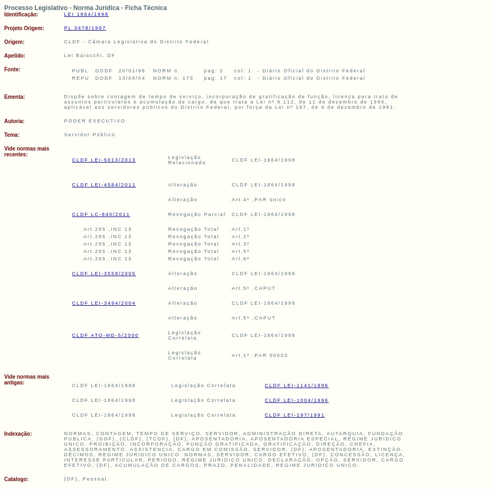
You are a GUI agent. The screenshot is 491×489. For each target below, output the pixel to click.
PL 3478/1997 (85, 28)
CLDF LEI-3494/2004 (104, 303)
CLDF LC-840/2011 (101, 214)
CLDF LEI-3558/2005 (104, 273)
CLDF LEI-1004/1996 (297, 400)
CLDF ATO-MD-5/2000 (105, 335)
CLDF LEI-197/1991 (295, 415)
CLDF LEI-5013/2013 (104, 160)
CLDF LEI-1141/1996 (297, 385)
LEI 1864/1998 (86, 14)
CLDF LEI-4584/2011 (104, 184)
